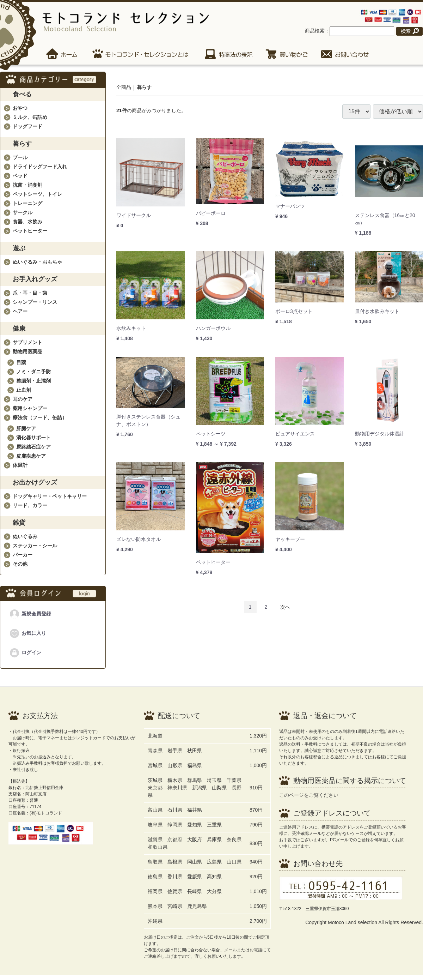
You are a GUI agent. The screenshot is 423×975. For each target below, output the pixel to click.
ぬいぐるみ (25, 536)
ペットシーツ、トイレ (37, 194)
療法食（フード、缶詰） (40, 417)
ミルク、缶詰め (30, 117)
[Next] (285, 607)
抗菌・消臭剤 (27, 185)
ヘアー (20, 311)
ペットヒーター (30, 231)
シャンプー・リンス (35, 302)
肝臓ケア (26, 428)
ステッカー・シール (35, 545)
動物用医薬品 (27, 351)
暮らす (144, 87)
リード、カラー (30, 505)
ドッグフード (27, 126)
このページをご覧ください (308, 795)
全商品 (123, 87)
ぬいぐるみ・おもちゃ (37, 262)
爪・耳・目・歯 (30, 293)
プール (20, 157)
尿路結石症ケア (33, 447)
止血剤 (23, 390)
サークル (22, 212)
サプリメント (27, 342)
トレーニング (27, 203)
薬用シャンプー (30, 408)
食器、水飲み (27, 221)
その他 (20, 564)
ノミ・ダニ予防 (33, 371)
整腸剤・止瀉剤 (33, 381)
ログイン (25, 653)
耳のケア (22, 399)
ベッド (20, 176)
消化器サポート (33, 437)
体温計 (20, 465)
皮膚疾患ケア (31, 456)
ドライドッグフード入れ (40, 166)
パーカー (22, 555)
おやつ (20, 108)
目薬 (21, 362)
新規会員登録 (30, 614)
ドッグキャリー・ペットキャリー (50, 496)
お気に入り (27, 633)
